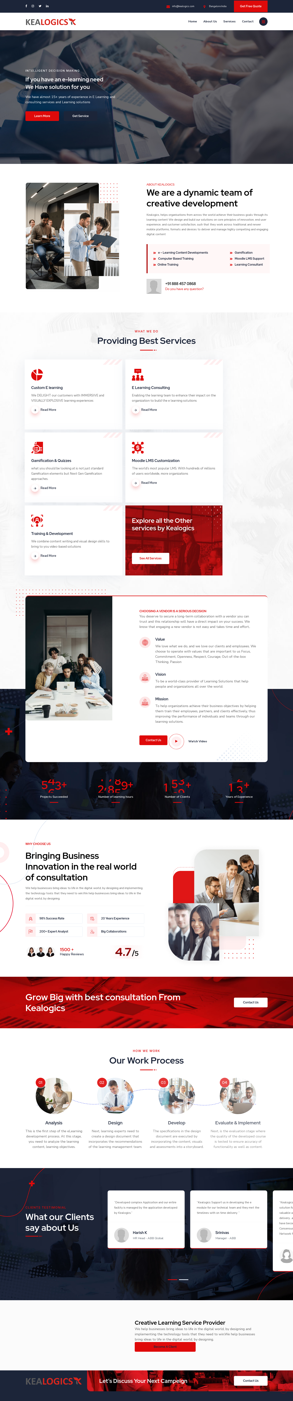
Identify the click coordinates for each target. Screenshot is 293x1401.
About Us (210, 20)
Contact (248, 20)
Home (192, 20)
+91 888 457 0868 (169, 1344)
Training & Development (134, 460)
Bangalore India (214, 5)
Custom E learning (47, 387)
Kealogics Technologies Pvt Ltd (53, 1392)
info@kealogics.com (180, 5)
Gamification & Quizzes (216, 387)
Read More (43, 415)
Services (229, 20)
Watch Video (191, 666)
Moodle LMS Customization (55, 460)
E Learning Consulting (132, 387)
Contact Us (106, 1360)
